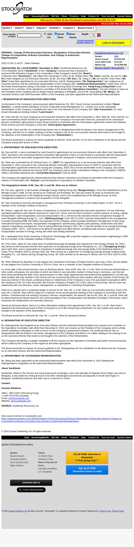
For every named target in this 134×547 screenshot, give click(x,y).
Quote (60, 34)
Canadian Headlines (47, 468)
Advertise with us (31, 482)
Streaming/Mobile (40, 16)
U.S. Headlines (45, 472)
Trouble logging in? (85, 42)
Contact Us (93, 16)
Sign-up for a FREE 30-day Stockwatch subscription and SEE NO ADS (78, 20)
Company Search (18, 459)
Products (74, 16)
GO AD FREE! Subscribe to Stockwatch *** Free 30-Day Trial (87, 457)
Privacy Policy (118, 511)
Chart (60, 37)
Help (83, 16)
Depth (85, 34)
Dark (26, 16)
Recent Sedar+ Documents (109, 68)
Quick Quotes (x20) (19, 462)
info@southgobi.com (18, 398)
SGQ (116, 56)
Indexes (42, 28)
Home (64, 16)
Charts (19, 28)
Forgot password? (85, 40)
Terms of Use (105, 511)
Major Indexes (16, 465)
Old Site (55, 16)
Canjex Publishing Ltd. (17, 511)
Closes (73, 37)
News (30, 28)
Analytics (69, 28)
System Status (124, 16)
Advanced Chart (45, 459)
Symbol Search (17, 456)
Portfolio (55, 28)
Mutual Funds (86, 28)
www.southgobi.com (21, 401)
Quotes (7, 28)
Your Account (108, 16)
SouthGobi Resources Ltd (109, 53)
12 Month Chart (45, 456)
